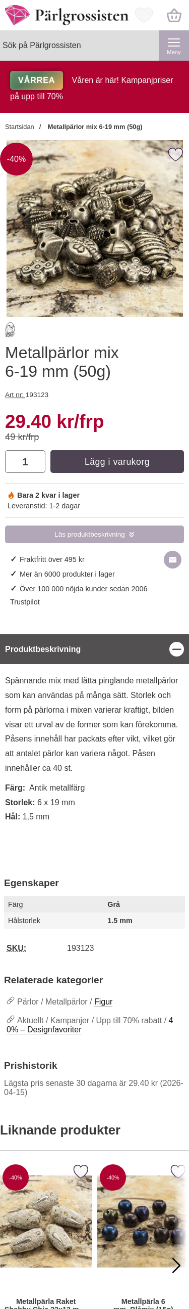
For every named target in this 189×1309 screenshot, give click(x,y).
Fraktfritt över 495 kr (52, 559)
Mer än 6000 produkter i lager (67, 574)
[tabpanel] (94, 744)
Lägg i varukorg (117, 462)
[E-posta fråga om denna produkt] (172, 560)
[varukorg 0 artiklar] (174, 15)
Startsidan (19, 126)
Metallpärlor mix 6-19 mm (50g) (94, 126)
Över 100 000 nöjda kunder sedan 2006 (84, 589)
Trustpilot (25, 602)
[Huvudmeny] (174, 45)
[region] (94, 649)
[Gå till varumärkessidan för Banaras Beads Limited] (10, 331)
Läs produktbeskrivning (89, 534)
